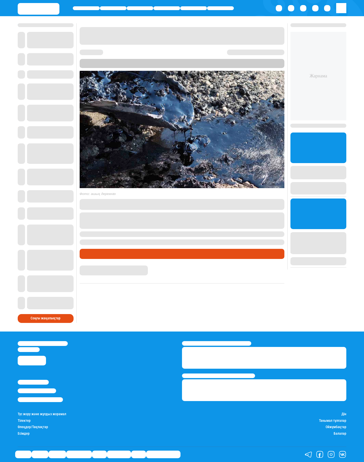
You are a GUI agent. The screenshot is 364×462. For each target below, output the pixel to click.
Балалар (340, 433)
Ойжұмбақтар (336, 427)
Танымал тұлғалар (332, 421)
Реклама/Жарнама (37, 390)
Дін (344, 414)
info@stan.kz (29, 349)
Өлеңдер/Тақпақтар (33, 427)
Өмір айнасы (166, 8)
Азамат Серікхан (93, 268)
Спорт (193, 8)
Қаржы (113, 8)
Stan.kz (168, 65)
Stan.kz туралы (33, 382)
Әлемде (140, 8)
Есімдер (24, 433)
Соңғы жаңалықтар (45, 318)
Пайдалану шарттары (40, 399)
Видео (138, 454)
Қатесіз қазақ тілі (163, 454)
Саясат (86, 8)
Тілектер (24, 421)
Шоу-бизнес (220, 8)
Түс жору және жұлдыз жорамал (42, 414)
